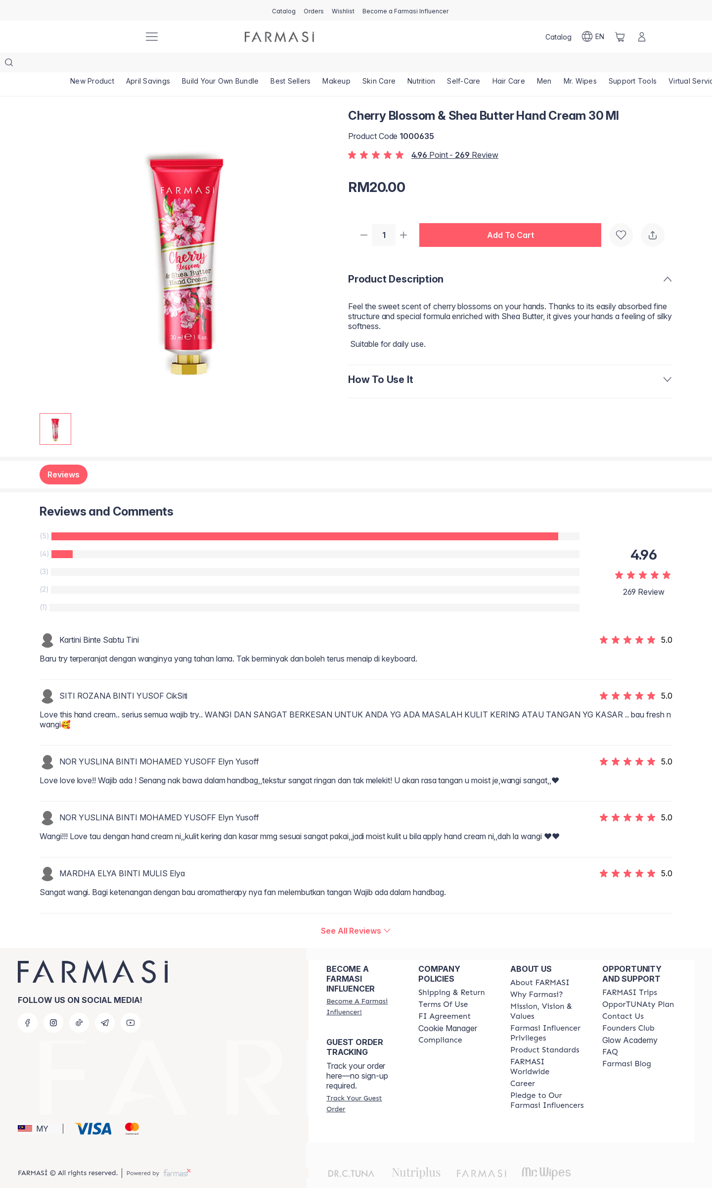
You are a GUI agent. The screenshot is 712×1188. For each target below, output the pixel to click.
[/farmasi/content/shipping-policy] (451, 973)
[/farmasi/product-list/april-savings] (149, 64)
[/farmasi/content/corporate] (547, 1047)
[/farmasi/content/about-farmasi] (540, 963)
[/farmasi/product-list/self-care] (473, 64)
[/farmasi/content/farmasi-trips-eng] (629, 973)
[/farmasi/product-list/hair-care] (519, 64)
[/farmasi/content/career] (522, 1064)
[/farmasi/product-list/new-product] (92, 64)
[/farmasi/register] (314, 10)
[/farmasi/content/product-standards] (544, 1030)
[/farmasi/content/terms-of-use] (443, 985)
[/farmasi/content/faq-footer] (610, 1032)
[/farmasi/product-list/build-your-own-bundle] (223, 64)
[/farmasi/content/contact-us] (623, 996)
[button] (514, 216)
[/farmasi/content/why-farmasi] (536, 975)
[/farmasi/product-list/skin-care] (386, 64)
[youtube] (130, 1003)
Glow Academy (630, 1020)
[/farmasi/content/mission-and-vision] (547, 991)
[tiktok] (79, 1003)
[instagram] (53, 1003)
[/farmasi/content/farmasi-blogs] (626, 1044)
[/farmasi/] (99, 37)
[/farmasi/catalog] (284, 10)
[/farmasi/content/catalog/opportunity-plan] (638, 985)
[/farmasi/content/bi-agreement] (444, 996)
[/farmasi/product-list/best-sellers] (295, 64)
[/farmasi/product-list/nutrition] (429, 64)
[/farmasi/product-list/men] (556, 64)
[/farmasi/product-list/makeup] (342, 64)
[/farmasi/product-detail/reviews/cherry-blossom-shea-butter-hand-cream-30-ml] (356, 911)
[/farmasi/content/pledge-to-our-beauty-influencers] (547, 1081)
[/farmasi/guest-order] (363, 1083)
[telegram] (105, 1003)
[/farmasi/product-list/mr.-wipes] (594, 64)
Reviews (63, 455)
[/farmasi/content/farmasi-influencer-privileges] (547, 1013)
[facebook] (28, 1003)
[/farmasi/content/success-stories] (628, 1008)
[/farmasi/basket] (620, 37)
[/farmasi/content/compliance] (440, 1020)
